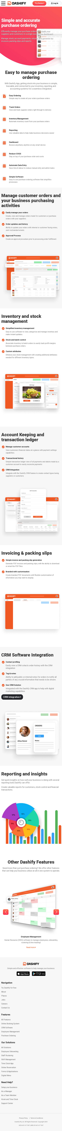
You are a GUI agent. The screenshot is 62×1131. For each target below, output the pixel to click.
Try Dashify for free (8, 988)
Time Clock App (7, 1063)
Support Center (7, 1103)
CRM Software (7, 1028)
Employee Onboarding (9, 1051)
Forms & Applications (9, 1071)
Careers (4, 1004)
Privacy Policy (23, 1118)
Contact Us (5, 1008)
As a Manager (6, 1091)
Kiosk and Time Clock (9, 1099)
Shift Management (8, 1059)
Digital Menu (6, 1075)
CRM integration (12, 697)
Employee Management (10, 1032)
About (3, 992)
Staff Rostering (7, 1055)
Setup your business (9, 1087)
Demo (39, 3)
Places (4, 996)
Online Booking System (10, 1024)
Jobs (3, 1000)
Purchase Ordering (8, 1036)
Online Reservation (8, 1067)
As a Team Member (8, 1095)
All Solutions (6, 1047)
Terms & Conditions (37, 1118)
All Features (6, 1020)
